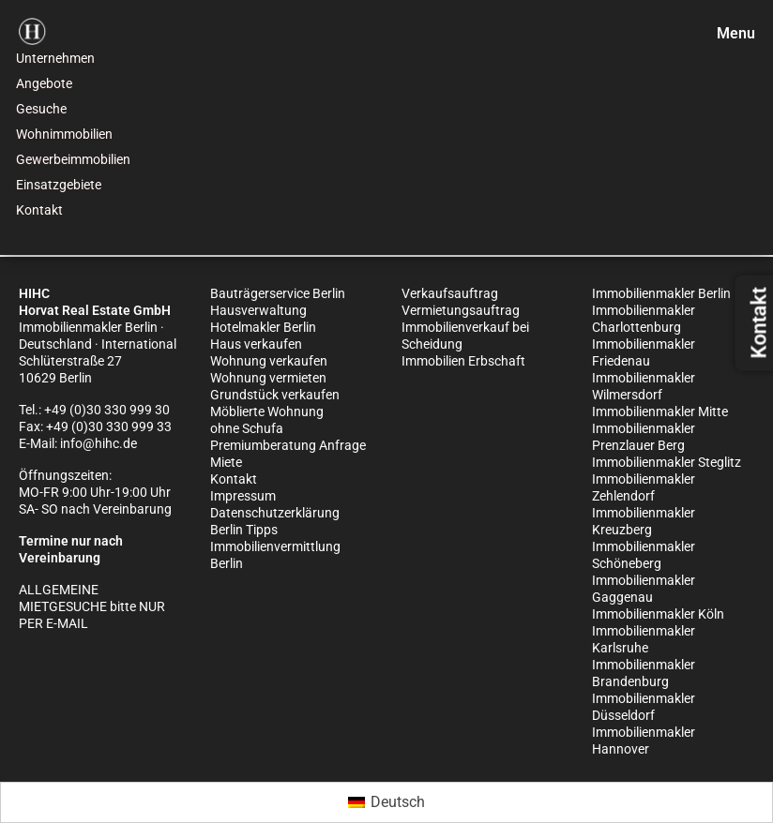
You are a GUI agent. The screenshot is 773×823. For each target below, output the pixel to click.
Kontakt (39, 209)
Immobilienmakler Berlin (661, 293)
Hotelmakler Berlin (263, 327)
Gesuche (41, 108)
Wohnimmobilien (64, 134)
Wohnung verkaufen (268, 360)
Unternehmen (55, 58)
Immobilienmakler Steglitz (666, 462)
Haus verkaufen (256, 344)
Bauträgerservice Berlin (277, 293)
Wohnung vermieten (268, 377)
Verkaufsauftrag (450, 293)
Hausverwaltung (258, 310)
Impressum (243, 495)
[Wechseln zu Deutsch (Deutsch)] (386, 802)
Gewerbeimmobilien (73, 159)
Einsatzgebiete (58, 184)
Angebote (44, 83)
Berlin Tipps (244, 529)
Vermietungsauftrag (461, 310)
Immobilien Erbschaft (463, 360)
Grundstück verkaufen (275, 394)
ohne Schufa (246, 428)
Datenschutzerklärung (275, 512)
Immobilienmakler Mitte (660, 411)
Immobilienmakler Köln (658, 613)
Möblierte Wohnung (267, 411)
